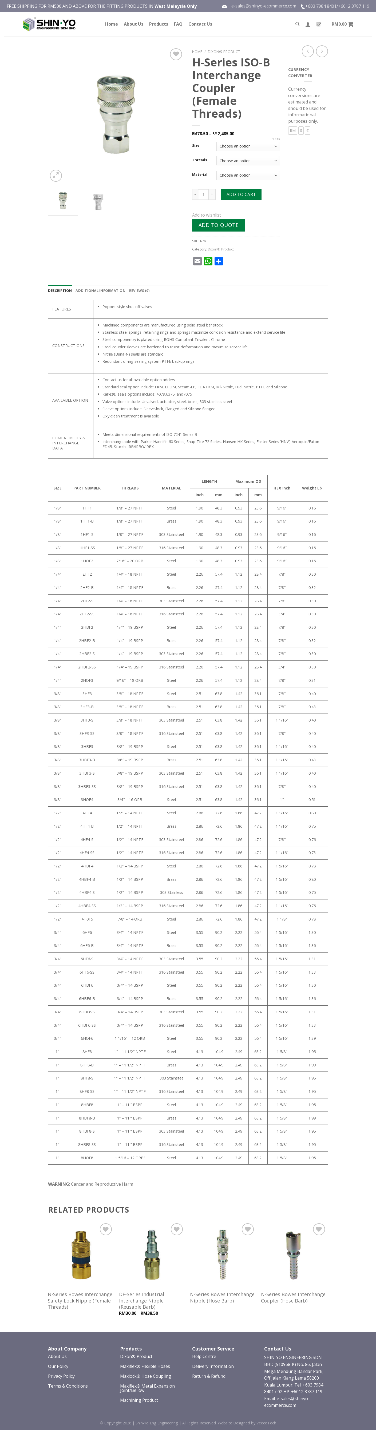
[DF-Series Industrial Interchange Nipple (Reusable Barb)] (152, 1255)
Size (195, 146)
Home (111, 24)
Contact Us (200, 24)
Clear (275, 139)
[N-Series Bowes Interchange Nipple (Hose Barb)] (223, 1255)
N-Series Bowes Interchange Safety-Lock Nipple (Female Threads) (80, 1300)
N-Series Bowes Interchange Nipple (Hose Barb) (222, 1297)
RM (293, 130)
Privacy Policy (61, 1376)
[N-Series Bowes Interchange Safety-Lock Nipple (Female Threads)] (81, 1255)
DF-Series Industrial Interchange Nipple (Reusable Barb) (141, 1300)
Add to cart (241, 194)
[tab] (60, 290)
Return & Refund (208, 1376)
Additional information (100, 290)
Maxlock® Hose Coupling (145, 1376)
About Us (133, 24)
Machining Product (139, 1400)
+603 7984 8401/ (321, 6)
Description (60, 290)
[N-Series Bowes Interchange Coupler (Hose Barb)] (294, 1255)
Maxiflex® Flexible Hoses (145, 1366)
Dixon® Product (224, 51)
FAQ (178, 24)
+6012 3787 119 (353, 6)
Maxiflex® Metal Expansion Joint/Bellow (147, 1388)
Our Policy (58, 1366)
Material (199, 175)
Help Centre (204, 1356)
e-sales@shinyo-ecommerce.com (259, 6)
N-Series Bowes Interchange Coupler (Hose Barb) (293, 1297)
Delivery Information (213, 1366)
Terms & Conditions (68, 1386)
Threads (199, 160)
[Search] (297, 24)
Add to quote (219, 225)
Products (158, 24)
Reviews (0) (139, 290)
